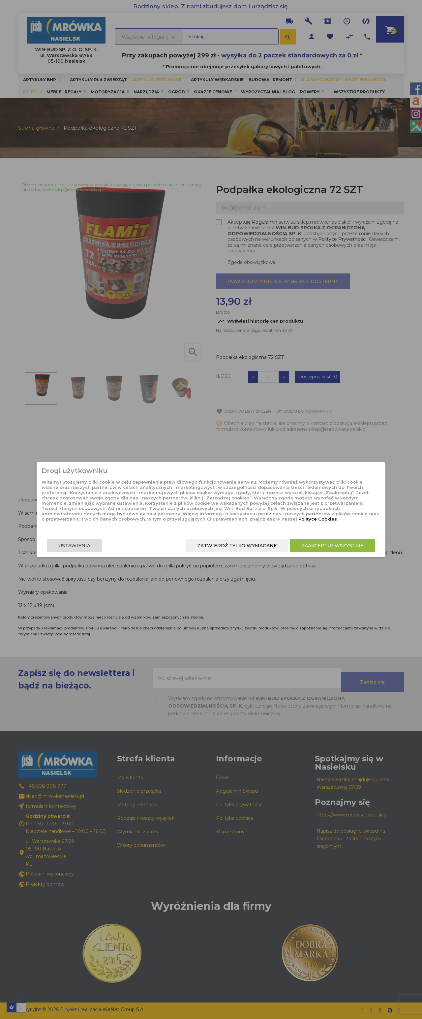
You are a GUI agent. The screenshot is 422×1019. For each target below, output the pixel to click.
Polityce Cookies (205, 522)
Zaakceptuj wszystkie (319, 547)
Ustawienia (88, 547)
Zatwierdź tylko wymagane (223, 547)
